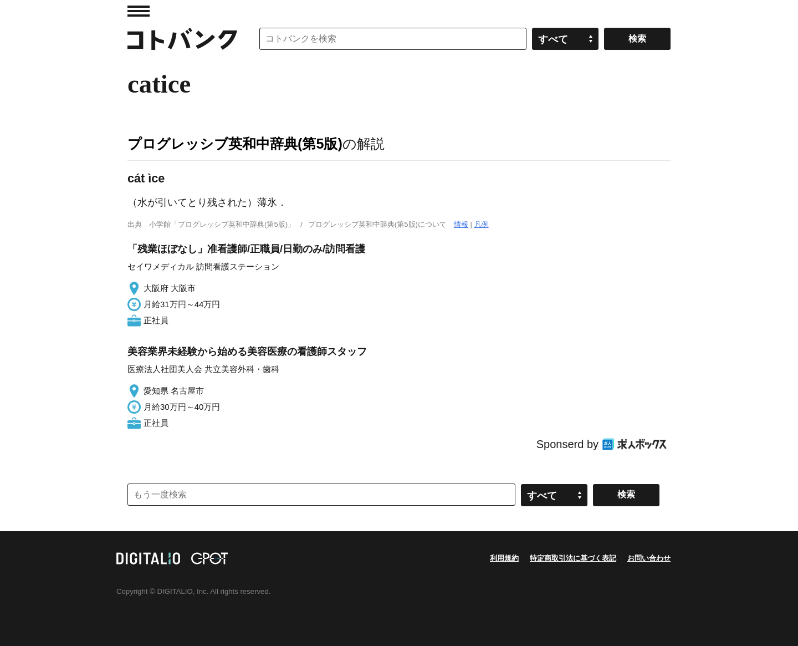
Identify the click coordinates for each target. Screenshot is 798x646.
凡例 (481, 224)
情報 (461, 224)
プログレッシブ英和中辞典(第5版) (234, 143)
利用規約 (504, 558)
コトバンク (182, 39)
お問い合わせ (649, 558)
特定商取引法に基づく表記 (573, 558)
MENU (138, 11)
